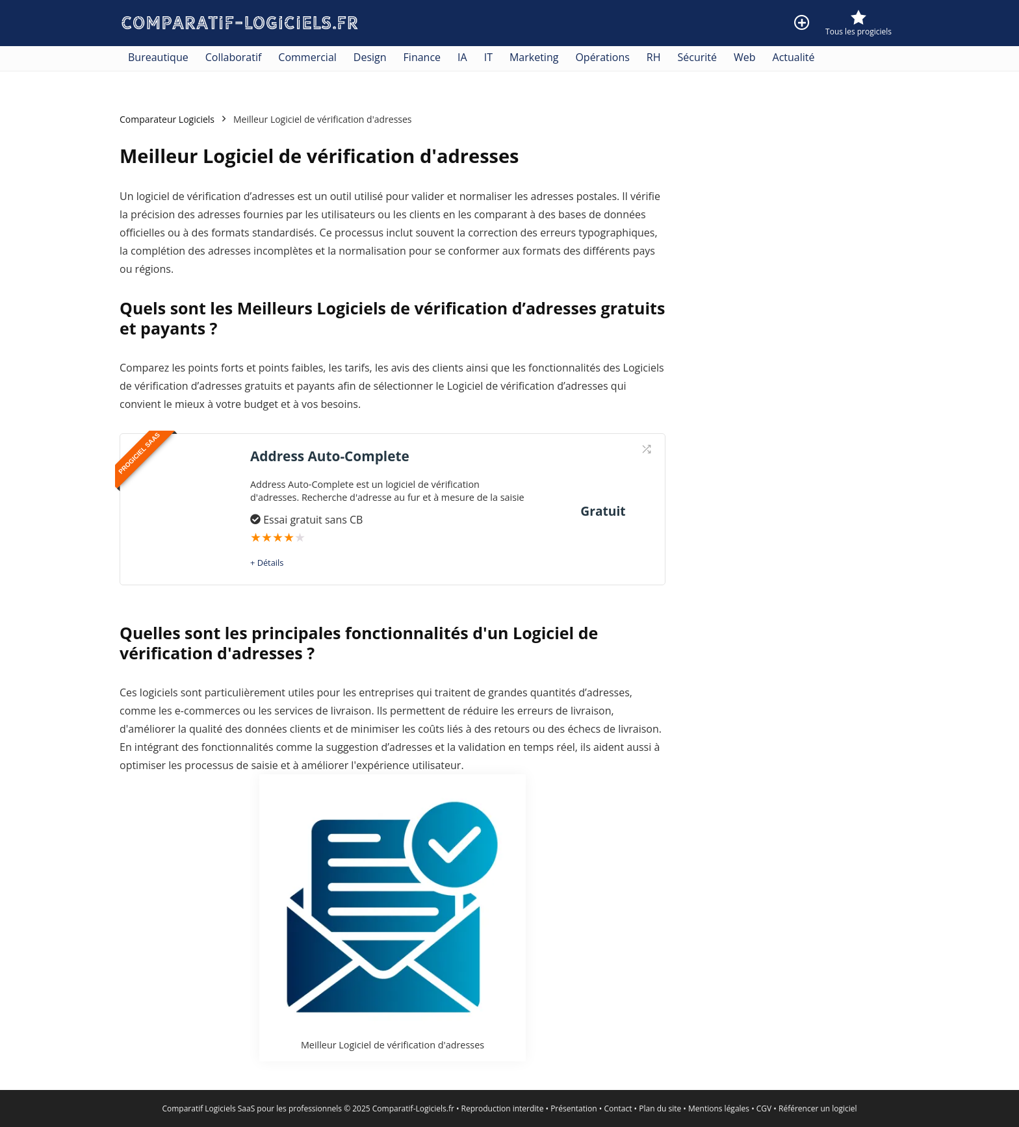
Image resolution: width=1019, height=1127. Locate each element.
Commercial (307, 57)
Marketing (534, 57)
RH (654, 57)
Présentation (573, 1108)
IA (462, 57)
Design (370, 57)
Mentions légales (718, 1108)
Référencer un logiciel (818, 1108)
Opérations (602, 57)
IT (488, 57)
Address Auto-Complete (329, 456)
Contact (618, 1108)
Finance (422, 57)
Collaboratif (233, 57)
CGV (763, 1108)
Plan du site (660, 1108)
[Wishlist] (858, 18)
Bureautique (158, 57)
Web (745, 57)
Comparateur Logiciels (167, 119)
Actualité (794, 57)
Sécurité (697, 57)
